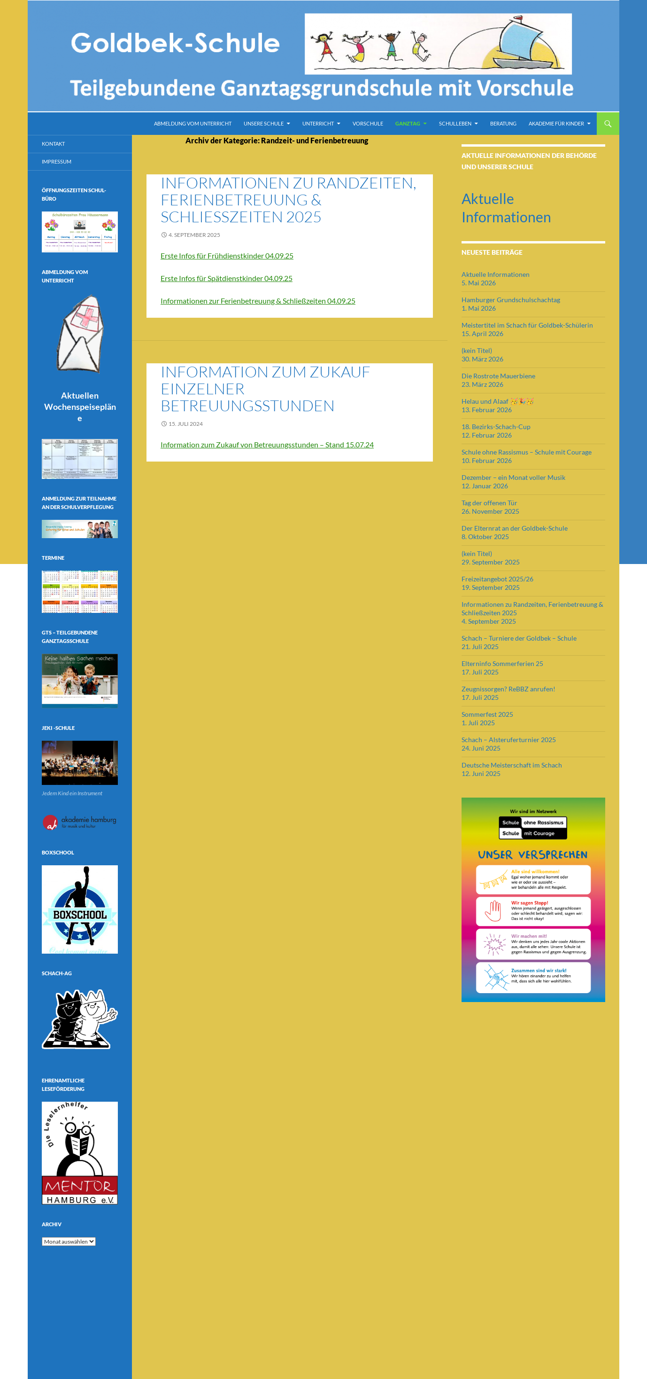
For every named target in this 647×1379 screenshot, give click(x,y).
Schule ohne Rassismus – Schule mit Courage (527, 452)
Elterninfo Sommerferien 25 (502, 663)
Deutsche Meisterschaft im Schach (512, 765)
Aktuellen (80, 406)
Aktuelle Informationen (496, 274)
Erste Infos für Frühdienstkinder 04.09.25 (227, 255)
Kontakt (53, 144)
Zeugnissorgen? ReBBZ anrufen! (508, 689)
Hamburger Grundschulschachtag (511, 300)
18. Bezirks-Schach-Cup (496, 427)
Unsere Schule (264, 123)
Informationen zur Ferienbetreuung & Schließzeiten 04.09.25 (258, 300)
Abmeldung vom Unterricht (192, 123)
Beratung (503, 123)
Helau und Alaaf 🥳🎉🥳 (498, 401)
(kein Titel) (477, 350)
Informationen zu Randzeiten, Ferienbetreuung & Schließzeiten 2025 (288, 199)
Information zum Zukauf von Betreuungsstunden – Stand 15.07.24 (267, 444)
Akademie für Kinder (556, 123)
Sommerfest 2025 (487, 714)
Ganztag (407, 123)
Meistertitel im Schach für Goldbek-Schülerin (527, 325)
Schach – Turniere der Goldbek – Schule (519, 638)
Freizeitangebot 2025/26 (497, 579)
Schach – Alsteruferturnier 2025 (509, 740)
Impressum (56, 161)
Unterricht (318, 123)
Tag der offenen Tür (489, 503)
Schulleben (455, 123)
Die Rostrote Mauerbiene (498, 376)
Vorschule (368, 123)
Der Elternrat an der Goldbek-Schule (515, 528)
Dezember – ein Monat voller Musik (513, 477)
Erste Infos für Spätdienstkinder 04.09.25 (227, 278)
